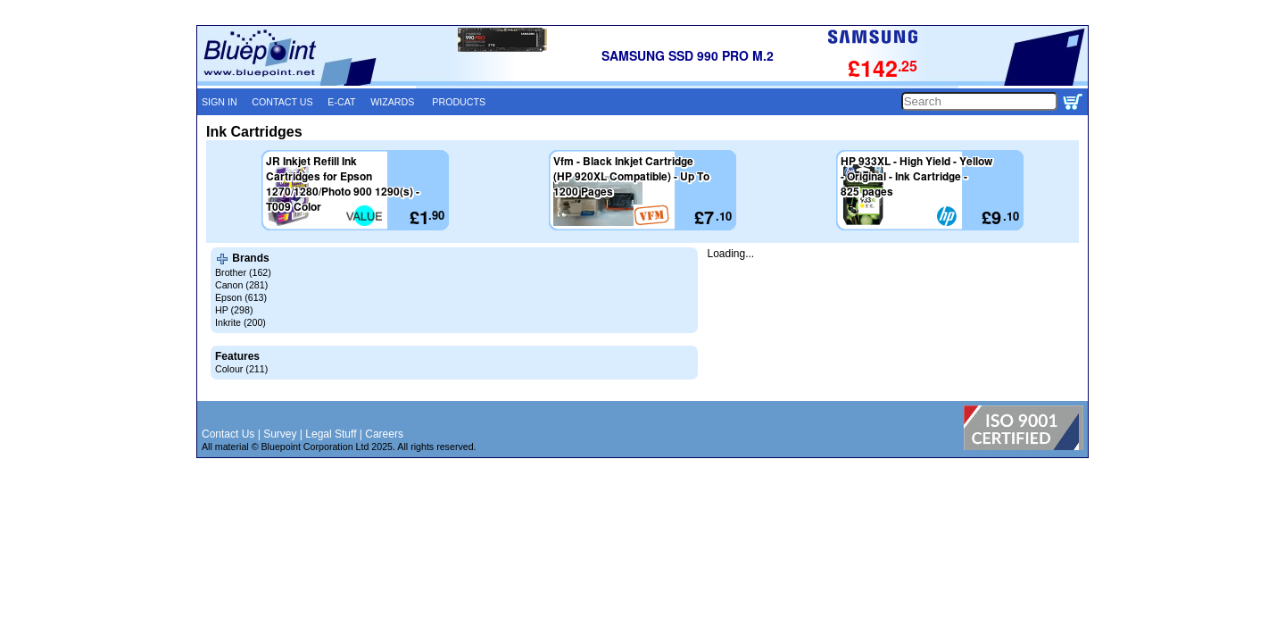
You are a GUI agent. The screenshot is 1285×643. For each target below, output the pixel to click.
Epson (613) (241, 297)
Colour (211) (241, 368)
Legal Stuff (330, 434)
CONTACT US (282, 101)
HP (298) (234, 310)
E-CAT (341, 101)
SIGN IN (219, 101)
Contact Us (228, 434)
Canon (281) (241, 285)
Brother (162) (243, 272)
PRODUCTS (458, 101)
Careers (384, 434)
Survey (279, 434)
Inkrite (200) (240, 322)
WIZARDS (392, 101)
